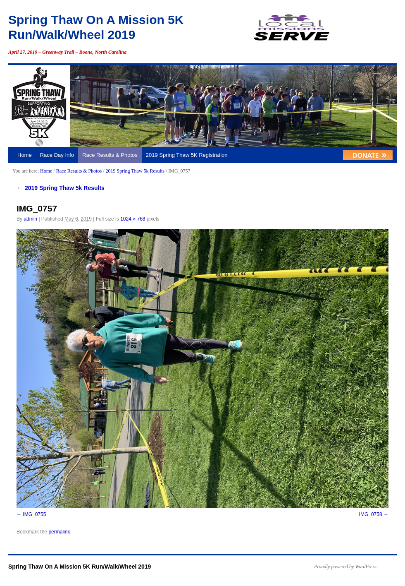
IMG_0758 (370, 514)
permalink (59, 532)
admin (30, 219)
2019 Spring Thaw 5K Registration (187, 155)
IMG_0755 (34, 514)
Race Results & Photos (110, 155)
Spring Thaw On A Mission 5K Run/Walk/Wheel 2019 (79, 566)
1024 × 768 (132, 219)
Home (24, 155)
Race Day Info (57, 155)
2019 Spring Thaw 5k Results (134, 171)
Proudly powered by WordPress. (346, 566)
